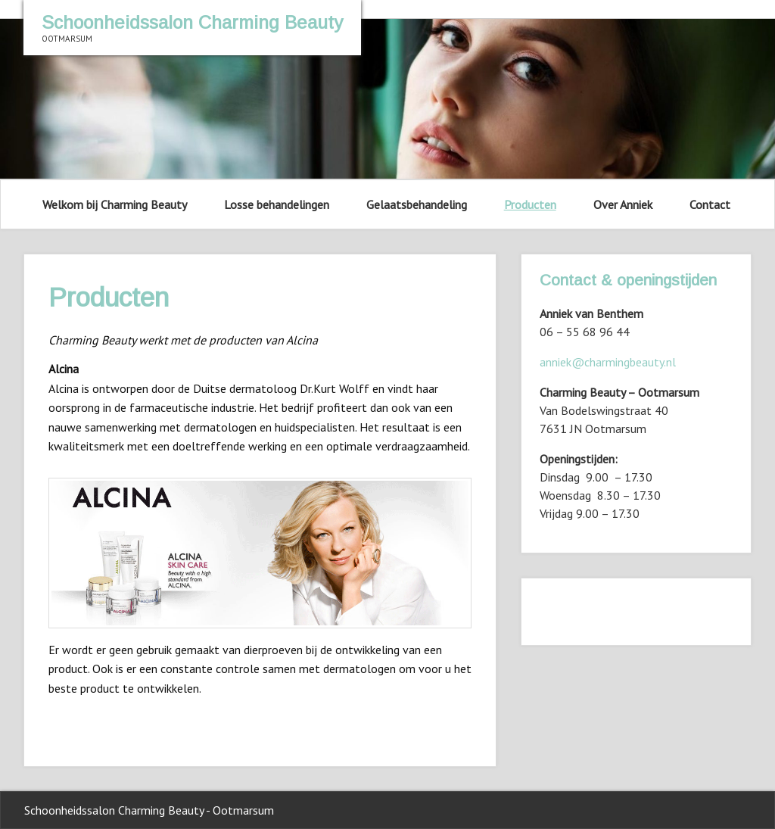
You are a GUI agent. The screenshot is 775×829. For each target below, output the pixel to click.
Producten (530, 204)
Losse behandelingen (276, 204)
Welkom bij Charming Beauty (114, 204)
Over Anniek (622, 204)
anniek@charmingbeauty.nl (608, 361)
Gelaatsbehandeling (416, 204)
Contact (709, 204)
